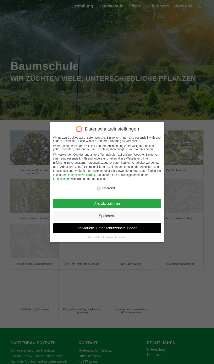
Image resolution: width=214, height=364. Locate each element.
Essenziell (106, 188)
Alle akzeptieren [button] (107, 204)
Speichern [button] (107, 216)
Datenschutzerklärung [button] (115, 237)
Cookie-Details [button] (95, 237)
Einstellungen (62, 178)
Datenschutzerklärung (81, 175)
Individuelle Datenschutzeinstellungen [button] (107, 228)
